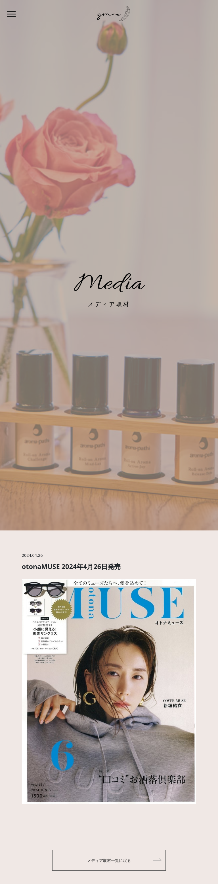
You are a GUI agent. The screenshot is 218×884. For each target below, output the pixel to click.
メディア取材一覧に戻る (109, 860)
